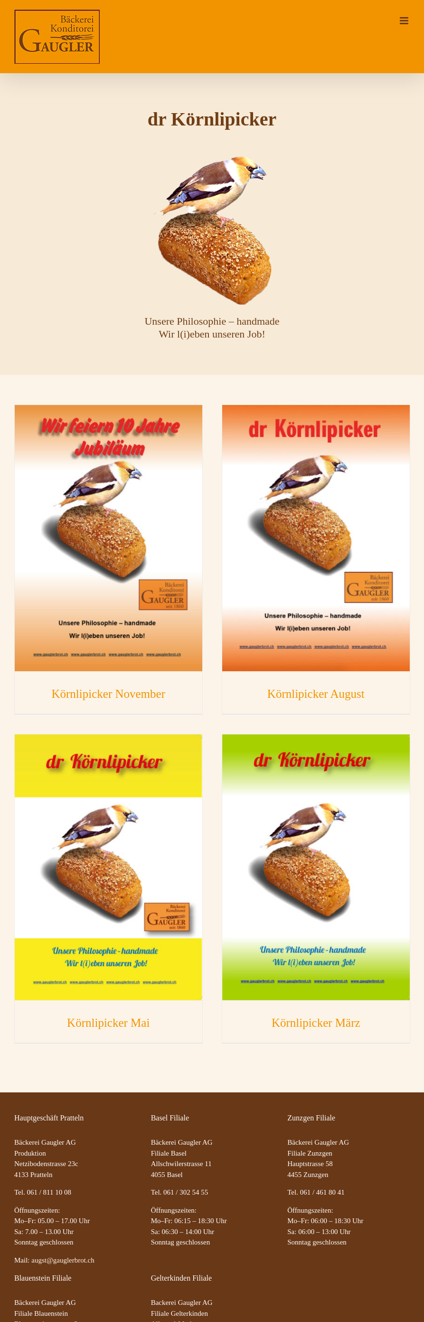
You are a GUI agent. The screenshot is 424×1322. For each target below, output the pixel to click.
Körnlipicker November (108, 693)
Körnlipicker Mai (108, 1022)
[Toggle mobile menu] (405, 21)
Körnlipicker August (316, 693)
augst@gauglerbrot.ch (62, 1260)
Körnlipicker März (316, 1022)
